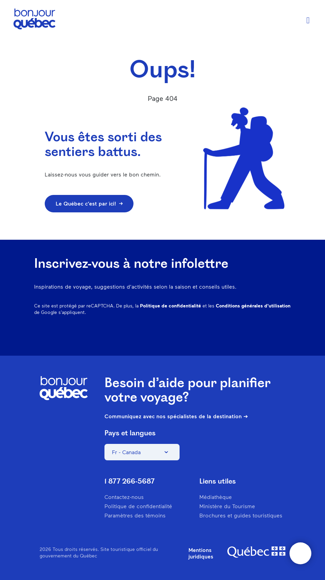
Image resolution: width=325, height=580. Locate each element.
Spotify (250, 334)
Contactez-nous (124, 496)
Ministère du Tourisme (227, 506)
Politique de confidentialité (170, 305)
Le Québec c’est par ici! (89, 203)
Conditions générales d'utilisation (253, 305)
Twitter (268, 334)
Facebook (197, 334)
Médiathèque (215, 496)
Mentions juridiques (200, 553)
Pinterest (233, 334)
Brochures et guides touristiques (240, 515)
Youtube (286, 334)
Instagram (215, 334)
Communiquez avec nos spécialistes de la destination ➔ (176, 416)
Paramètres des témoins (135, 515)
